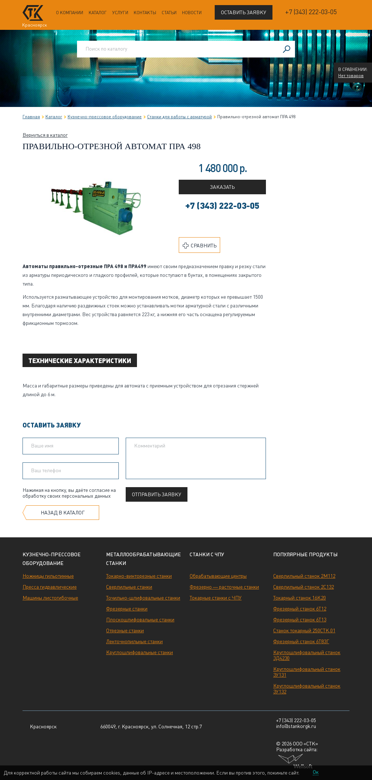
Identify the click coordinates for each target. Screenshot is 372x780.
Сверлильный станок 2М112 (304, 576)
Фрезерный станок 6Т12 (299, 609)
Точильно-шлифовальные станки (143, 598)
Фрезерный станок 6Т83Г (301, 641)
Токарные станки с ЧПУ (216, 598)
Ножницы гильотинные (48, 576)
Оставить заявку (243, 12)
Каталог (98, 12)
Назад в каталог (63, 513)
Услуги (120, 12)
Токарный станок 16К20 (299, 598)
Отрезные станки (125, 630)
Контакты (145, 12)
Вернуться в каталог (45, 135)
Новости (192, 12)
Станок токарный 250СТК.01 (304, 630)
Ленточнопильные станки (134, 641)
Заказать (222, 187)
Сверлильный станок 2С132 (303, 587)
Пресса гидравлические (50, 587)
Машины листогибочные (50, 598)
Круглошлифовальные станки (139, 652)
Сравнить (200, 245)
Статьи (169, 12)
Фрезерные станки (126, 609)
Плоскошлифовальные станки (140, 619)
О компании (69, 12)
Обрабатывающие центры (218, 576)
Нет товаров (351, 75)
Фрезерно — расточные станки (224, 587)
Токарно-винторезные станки (139, 576)
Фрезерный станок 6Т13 (299, 619)
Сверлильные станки (129, 587)
